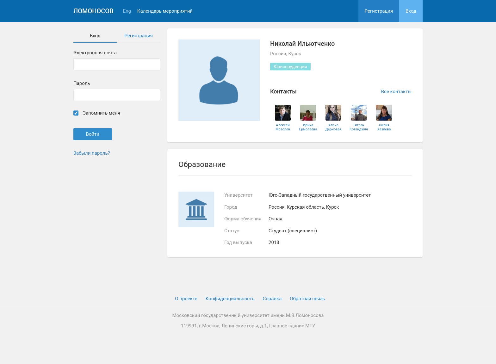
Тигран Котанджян (359, 127)
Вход (411, 11)
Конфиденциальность (230, 298)
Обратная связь (307, 298)
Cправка (272, 298)
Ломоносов (93, 11)
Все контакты (396, 91)
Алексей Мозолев (283, 127)
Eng (127, 11)
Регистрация (379, 11)
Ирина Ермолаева (308, 127)
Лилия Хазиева (384, 127)
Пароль (81, 83)
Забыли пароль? (91, 153)
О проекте (186, 298)
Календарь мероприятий (165, 11)
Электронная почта (95, 53)
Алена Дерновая (333, 127)
